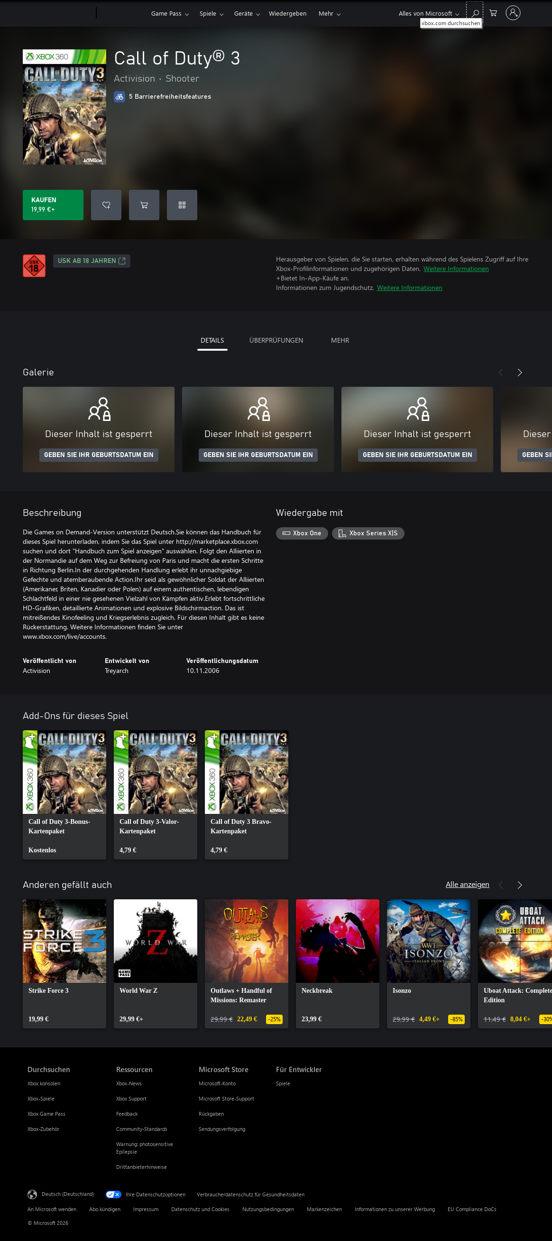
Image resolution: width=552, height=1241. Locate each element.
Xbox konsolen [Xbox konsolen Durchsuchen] (44, 1083)
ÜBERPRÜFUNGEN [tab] (276, 340)
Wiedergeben (287, 13)
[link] (64, 794)
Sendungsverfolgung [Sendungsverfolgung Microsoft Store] (222, 1129)
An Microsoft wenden (52, 1209)
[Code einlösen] (182, 205)
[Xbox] (122, 13)
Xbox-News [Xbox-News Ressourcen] (129, 1083)
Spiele (208, 13)
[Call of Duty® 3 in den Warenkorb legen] (144, 205)
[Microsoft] (60, 13)
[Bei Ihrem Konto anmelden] (513, 12)
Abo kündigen (104, 1209)
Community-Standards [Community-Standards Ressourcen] (141, 1129)
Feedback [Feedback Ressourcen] (127, 1113)
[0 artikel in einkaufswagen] (493, 12)
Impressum (145, 1209)
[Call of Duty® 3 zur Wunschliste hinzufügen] (106, 205)
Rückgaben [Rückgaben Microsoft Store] (211, 1113)
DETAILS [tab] (212, 340)
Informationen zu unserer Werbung (395, 1209)
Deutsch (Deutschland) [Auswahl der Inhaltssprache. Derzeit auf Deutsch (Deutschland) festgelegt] (68, 1194)
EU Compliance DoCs (472, 1209)
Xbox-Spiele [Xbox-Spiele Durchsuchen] (41, 1098)
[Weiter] (519, 372)
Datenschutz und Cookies (200, 1209)
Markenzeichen (324, 1209)
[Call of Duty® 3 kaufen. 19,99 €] (53, 205)
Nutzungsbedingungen (268, 1209)
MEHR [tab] (340, 340)
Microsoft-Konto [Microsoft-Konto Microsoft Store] (217, 1083)
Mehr (326, 13)
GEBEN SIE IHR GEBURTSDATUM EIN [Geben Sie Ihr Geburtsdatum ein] (99, 455)
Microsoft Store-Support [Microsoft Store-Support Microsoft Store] (226, 1098)
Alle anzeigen (467, 884)
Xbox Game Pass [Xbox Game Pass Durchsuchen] (46, 1113)
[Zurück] (500, 372)
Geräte (243, 13)
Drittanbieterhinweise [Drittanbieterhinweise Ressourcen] (141, 1167)
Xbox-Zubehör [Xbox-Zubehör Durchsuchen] (43, 1129)
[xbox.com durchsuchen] (474, 12)
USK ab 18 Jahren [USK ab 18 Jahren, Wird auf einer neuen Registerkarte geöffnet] (92, 261)
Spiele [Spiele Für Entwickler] (283, 1083)
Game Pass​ (166, 13)
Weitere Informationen (456, 268)
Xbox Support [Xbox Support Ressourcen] (131, 1098)
